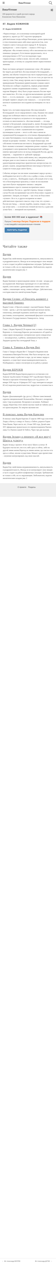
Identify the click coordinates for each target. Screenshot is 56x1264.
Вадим (7, 254)
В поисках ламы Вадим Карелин (23, 414)
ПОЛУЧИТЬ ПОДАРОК (17, 230)
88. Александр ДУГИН (42, 1261)
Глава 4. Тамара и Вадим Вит (21, 347)
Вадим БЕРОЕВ (13, 369)
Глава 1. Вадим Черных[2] (19, 324)
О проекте (22, 487)
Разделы (32, 487)
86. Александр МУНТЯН (12, 1261)
